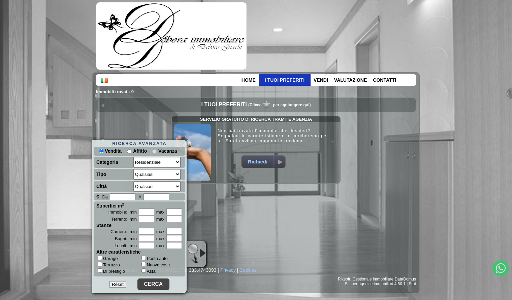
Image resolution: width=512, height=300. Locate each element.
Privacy (228, 270)
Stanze (103, 225)
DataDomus (405, 279)
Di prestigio (111, 271)
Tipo (101, 174)
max (160, 212)
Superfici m (110, 205)
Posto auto (154, 258)
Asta (148, 271)
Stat (412, 284)
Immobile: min (122, 212)
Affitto (140, 151)
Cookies (248, 270)
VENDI (321, 80)
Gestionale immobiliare (372, 279)
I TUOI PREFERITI (285, 80)
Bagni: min (126, 238)
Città (101, 186)
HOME (249, 80)
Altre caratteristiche (118, 252)
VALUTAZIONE (350, 80)
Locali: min (126, 245)
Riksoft (344, 279)
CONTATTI (384, 80)
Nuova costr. (156, 264)
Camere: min (123, 231)
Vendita (110, 151)
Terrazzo (109, 264)
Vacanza (167, 151)
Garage (108, 258)
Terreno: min (124, 219)
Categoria (107, 162)
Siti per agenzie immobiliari (369, 284)
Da (105, 196)
